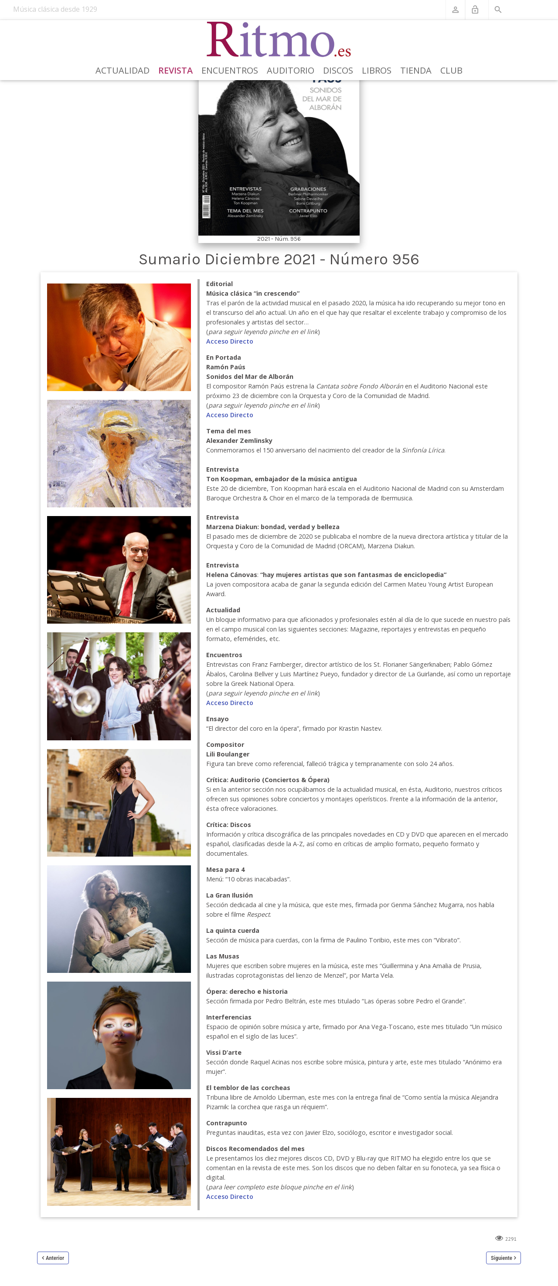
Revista (175, 70)
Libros (376, 70)
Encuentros (229, 70)
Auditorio (290, 70)
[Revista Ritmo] (279, 39)
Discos (338, 70)
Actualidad (122, 70)
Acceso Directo (229, 341)
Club (451, 70)
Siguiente (501, 1258)
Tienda (416, 70)
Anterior (55, 1258)
